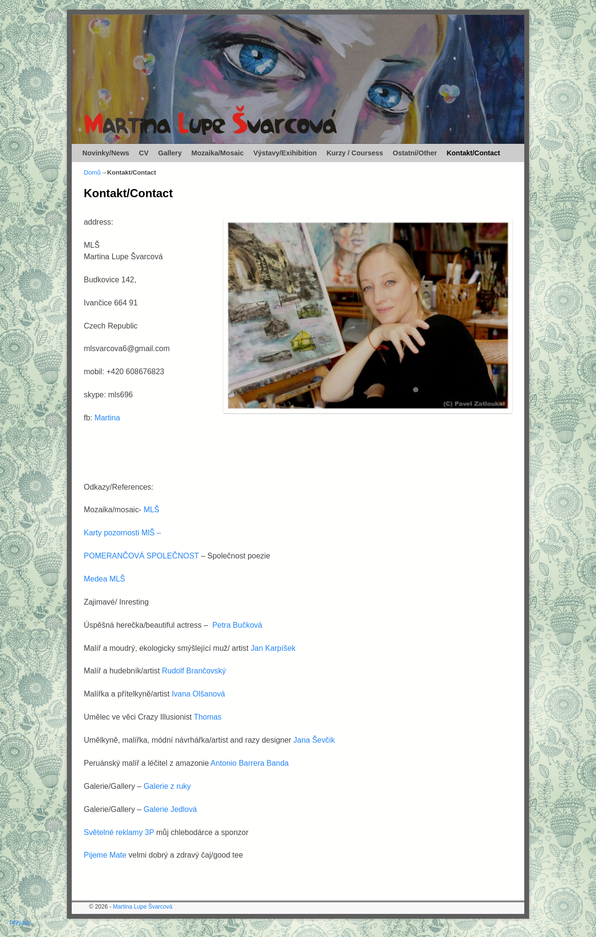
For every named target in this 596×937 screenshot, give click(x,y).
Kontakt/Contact (473, 153)
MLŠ (151, 510)
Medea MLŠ (104, 579)
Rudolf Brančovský (194, 671)
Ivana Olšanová (198, 694)
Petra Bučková (237, 625)
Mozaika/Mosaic (217, 153)
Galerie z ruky (167, 786)
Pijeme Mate (105, 855)
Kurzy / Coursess (354, 153)
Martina (107, 418)
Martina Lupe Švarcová (142, 906)
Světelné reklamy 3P (119, 832)
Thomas (206, 717)
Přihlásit (20, 923)
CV (144, 153)
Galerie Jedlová (170, 809)
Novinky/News (106, 153)
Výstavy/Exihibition (285, 153)
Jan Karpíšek (273, 648)
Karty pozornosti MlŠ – (123, 533)
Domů (92, 172)
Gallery (170, 153)
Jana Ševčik (314, 740)
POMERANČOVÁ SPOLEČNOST (142, 556)
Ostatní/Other (415, 153)
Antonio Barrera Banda (249, 763)
